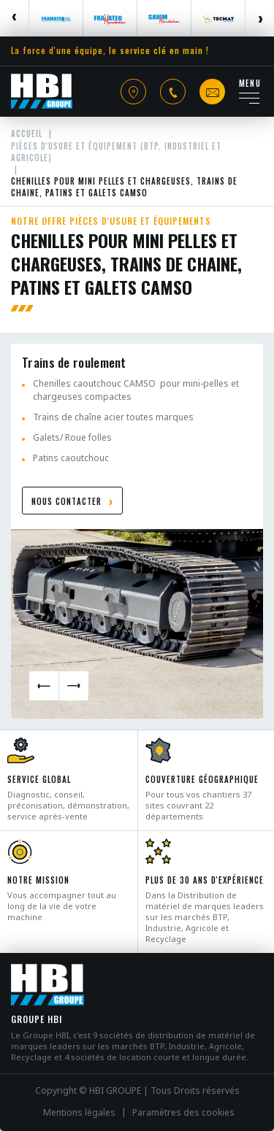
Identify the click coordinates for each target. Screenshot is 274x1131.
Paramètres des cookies (183, 1113)
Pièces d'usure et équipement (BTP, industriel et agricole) (116, 151)
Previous (14, 18)
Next (259, 18)
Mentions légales (79, 1113)
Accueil (26, 133)
